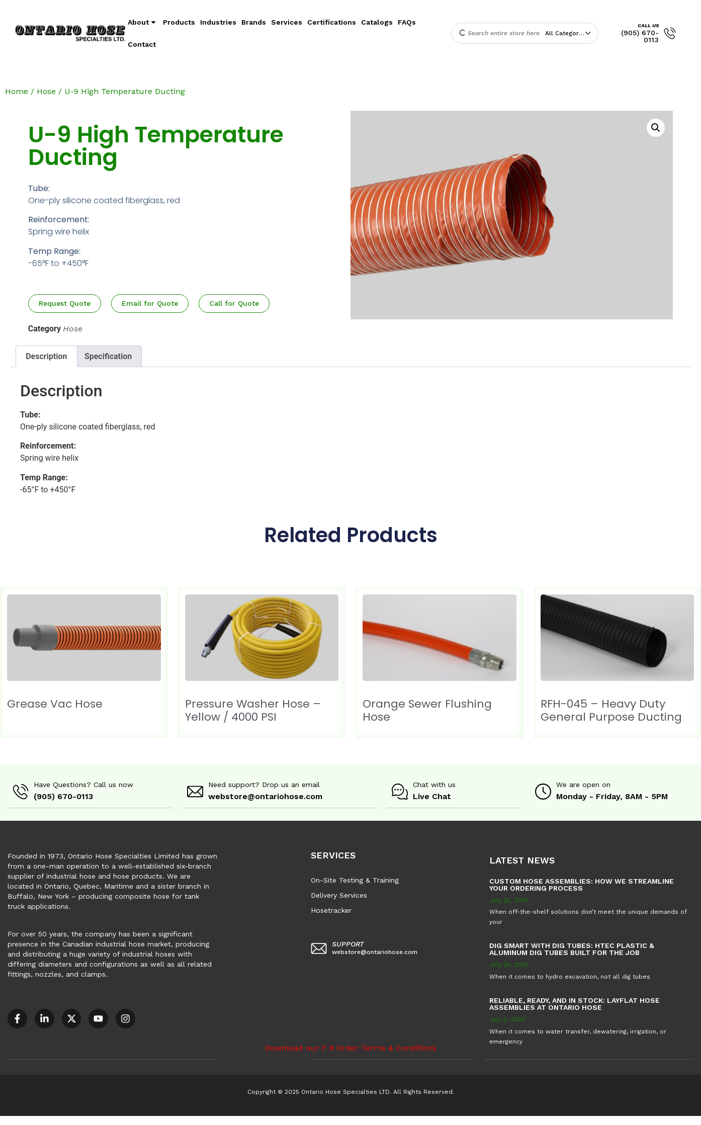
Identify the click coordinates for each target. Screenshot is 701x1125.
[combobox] (570, 33)
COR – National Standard (248, 1119)
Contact (142, 44)
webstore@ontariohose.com (265, 796)
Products (179, 22)
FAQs (407, 22)
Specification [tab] (108, 356)
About (143, 22)
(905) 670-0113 (640, 36)
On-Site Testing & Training (355, 880)
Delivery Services (339, 895)
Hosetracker (331, 910)
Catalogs (377, 22)
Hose (46, 91)
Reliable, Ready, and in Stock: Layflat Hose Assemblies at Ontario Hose (574, 1003)
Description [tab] (46, 356)
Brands (253, 22)
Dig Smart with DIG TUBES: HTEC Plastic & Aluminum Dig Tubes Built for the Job (571, 948)
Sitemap (452, 1119)
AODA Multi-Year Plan (164, 1119)
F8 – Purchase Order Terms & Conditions (363, 1119)
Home (16, 91)
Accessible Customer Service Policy (62, 1119)
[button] (656, 128)
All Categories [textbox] (566, 33)
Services (286, 22)
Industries (218, 22)
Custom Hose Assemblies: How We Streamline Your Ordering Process (581, 884)
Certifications (331, 22)
